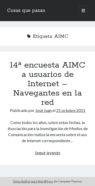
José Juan (43, 110)
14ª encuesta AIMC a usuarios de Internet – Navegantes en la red (47, 84)
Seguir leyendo (47, 152)
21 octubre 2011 (70, 110)
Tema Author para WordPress (33, 181)
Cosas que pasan (26, 11)
